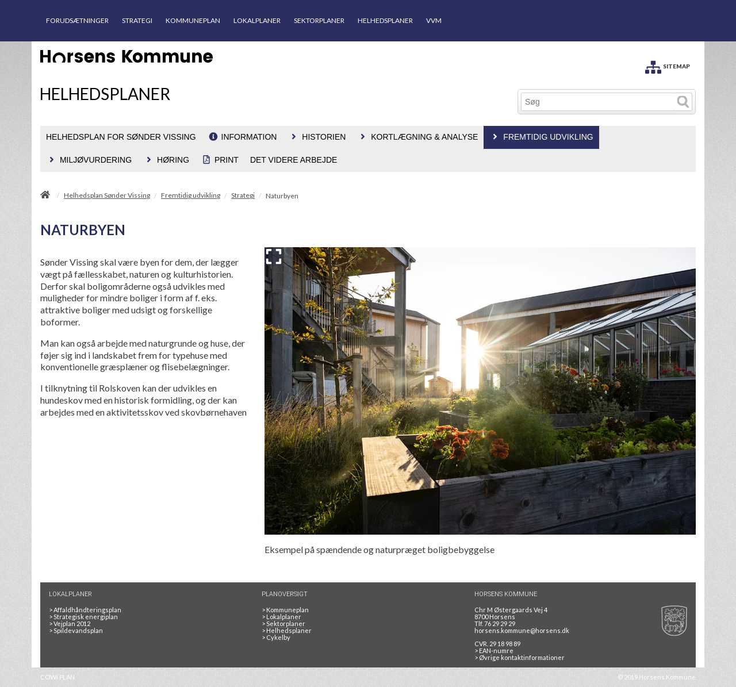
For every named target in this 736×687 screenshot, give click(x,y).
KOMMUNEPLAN (193, 20)
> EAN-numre (493, 650)
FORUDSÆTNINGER (77, 20)
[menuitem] (121, 137)
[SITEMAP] (667, 65)
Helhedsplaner (287, 630)
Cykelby (276, 637)
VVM (434, 20)
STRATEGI (137, 20)
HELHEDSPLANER (385, 20)
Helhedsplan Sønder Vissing (107, 195)
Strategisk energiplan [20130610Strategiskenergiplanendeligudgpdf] (83, 616)
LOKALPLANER (257, 20)
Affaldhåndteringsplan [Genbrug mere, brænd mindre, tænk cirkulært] (85, 609)
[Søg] (597, 102)
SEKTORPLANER (319, 20)
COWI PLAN (57, 677)
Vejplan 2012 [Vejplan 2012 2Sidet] (69, 623)
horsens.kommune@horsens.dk (521, 630)
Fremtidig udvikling (190, 195)
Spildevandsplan (76, 630)
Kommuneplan (285, 609)
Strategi (243, 195)
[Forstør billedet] (273, 256)
